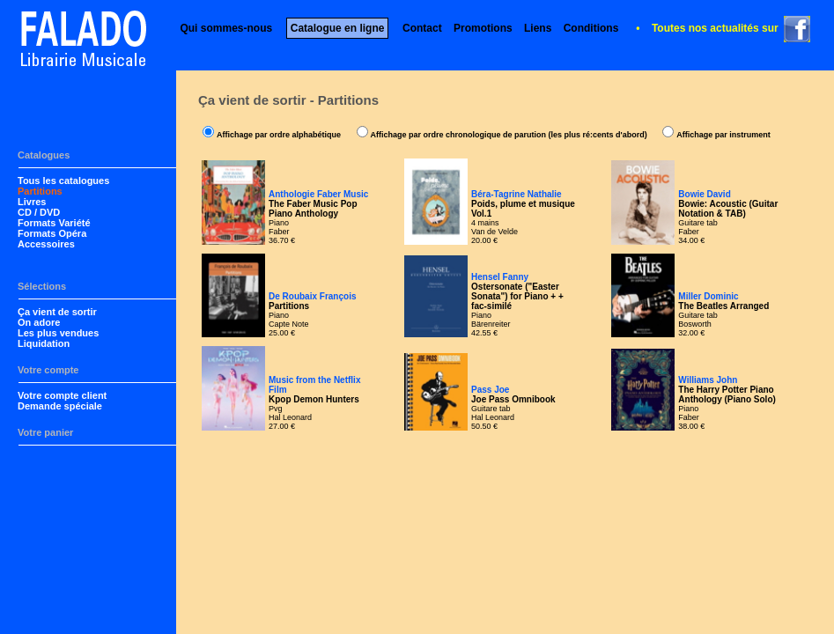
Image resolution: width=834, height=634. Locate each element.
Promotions (483, 28)
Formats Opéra (52, 233)
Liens (537, 28)
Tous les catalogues (63, 180)
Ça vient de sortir (57, 311)
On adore (39, 322)
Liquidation (44, 343)
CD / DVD (39, 212)
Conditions (591, 28)
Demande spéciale (60, 406)
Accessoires (46, 244)
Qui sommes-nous (226, 28)
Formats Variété (54, 222)
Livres (32, 201)
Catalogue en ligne (338, 28)
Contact (422, 28)
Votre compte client (62, 395)
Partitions (40, 191)
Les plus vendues (58, 333)
